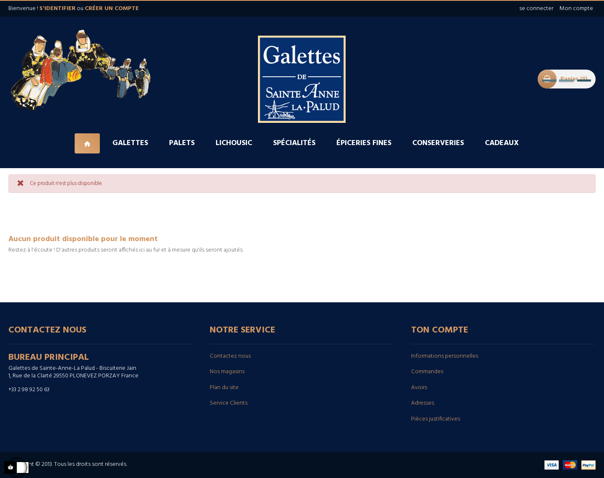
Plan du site (224, 387)
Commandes (427, 372)
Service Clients (228, 403)
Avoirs (419, 387)
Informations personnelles (444, 356)
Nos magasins (227, 372)
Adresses (422, 403)
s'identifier (57, 8)
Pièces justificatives (435, 419)
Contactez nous (230, 356)
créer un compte (112, 8)
